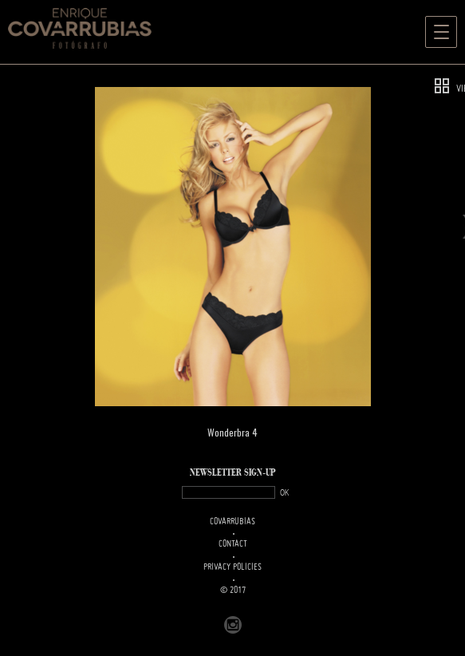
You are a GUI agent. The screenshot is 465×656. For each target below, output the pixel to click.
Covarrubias (232, 522)
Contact (233, 544)
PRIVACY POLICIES (232, 567)
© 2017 (233, 590)
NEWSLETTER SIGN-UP (233, 473)
